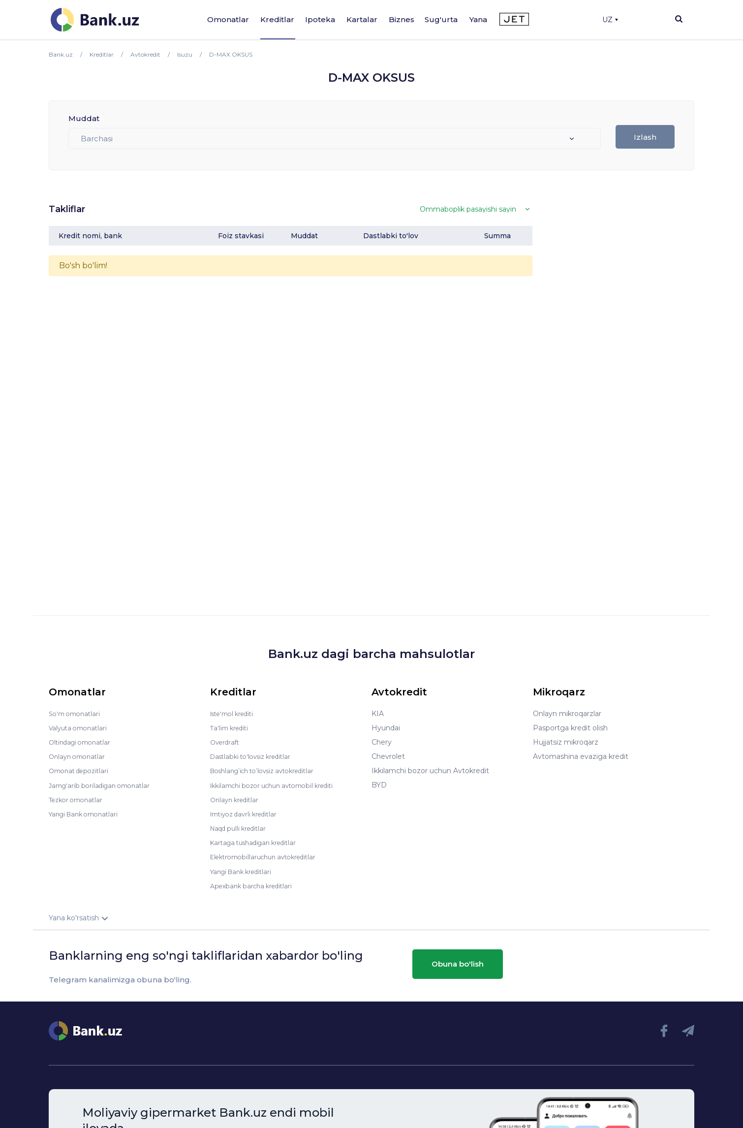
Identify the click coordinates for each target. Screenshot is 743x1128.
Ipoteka (320, 19)
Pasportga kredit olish (570, 727)
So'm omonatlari (77, 713)
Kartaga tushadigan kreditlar (258, 842)
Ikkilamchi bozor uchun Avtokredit (430, 770)
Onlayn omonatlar (79, 756)
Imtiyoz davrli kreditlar (248, 813)
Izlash (645, 137)
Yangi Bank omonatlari (87, 813)
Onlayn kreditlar (237, 799)
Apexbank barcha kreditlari (255, 884)
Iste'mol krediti (235, 713)
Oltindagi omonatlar (83, 742)
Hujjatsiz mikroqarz (565, 742)
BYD (379, 785)
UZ (610, 20)
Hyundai (386, 727)
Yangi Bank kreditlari (244, 870)
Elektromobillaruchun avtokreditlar (269, 856)
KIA (378, 713)
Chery (382, 742)
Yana (478, 19)
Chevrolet (388, 756)
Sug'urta (441, 19)
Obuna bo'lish (458, 963)
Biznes (401, 19)
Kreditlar (277, 19)
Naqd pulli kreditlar (242, 827)
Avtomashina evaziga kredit (580, 756)
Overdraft (226, 742)
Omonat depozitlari (82, 770)
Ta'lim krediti (231, 727)
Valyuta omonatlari (81, 727)
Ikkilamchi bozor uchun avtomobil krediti (279, 785)
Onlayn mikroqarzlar (567, 713)
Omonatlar (228, 19)
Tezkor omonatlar (79, 799)
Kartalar (361, 19)
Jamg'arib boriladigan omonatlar (104, 785)
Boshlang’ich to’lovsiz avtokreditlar (269, 770)
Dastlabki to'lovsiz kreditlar (255, 756)
